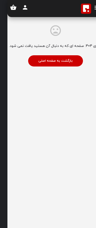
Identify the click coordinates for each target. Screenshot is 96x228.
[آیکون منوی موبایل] (89, 9)
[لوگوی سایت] (78, 9)
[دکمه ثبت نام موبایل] (17, 7)
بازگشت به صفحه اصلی (48, 61)
